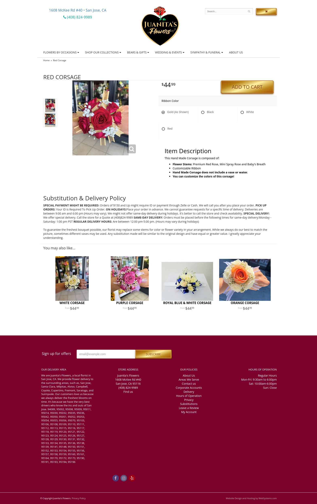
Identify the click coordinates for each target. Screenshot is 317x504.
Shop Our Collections (102, 52)
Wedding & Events (168, 52)
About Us (236, 52)
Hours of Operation (189, 396)
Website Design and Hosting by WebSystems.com (251, 498)
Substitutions (189, 404)
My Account (189, 412)
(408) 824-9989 (77, 17)
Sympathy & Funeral (205, 52)
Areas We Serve (189, 379)
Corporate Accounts (189, 388)
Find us (128, 392)
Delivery (189, 392)
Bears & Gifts (137, 52)
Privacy (188, 400)
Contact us (189, 383)
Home (46, 60)
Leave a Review (189, 408)
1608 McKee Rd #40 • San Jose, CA (77, 10)
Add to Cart (247, 87)
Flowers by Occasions (60, 52)
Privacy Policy (79, 498)
